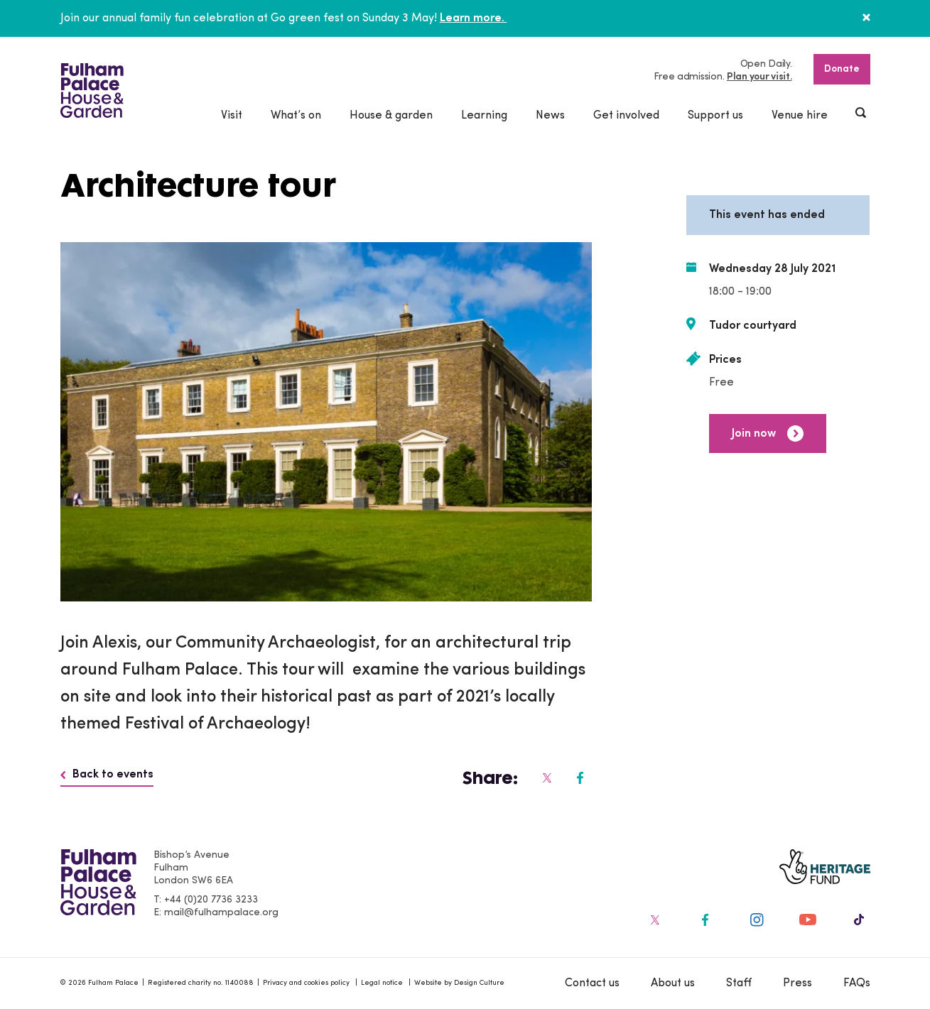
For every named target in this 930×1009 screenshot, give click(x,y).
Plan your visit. (759, 77)
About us (673, 983)
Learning (484, 115)
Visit (231, 115)
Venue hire (800, 115)
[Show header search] (861, 114)
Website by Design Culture (459, 983)
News (550, 115)
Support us (715, 115)
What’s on (296, 115)
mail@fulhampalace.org (221, 912)
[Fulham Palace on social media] (546, 777)
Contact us (592, 983)
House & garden (391, 115)
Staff (739, 983)
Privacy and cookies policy (306, 983)
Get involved (626, 115)
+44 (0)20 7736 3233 (211, 900)
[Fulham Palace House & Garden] (92, 90)
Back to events (106, 774)
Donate (842, 69)
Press (797, 983)
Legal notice (382, 983)
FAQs (856, 983)
